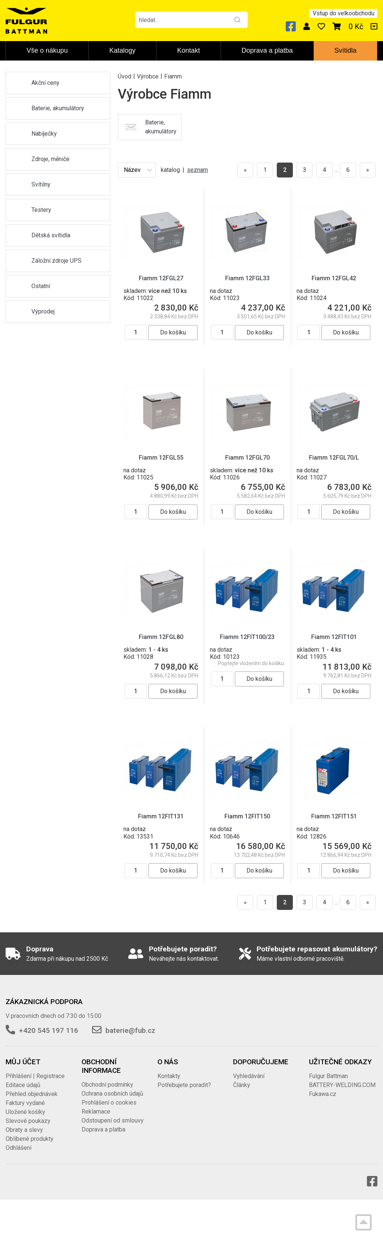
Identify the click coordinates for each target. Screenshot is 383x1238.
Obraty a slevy (24, 1129)
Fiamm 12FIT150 (247, 816)
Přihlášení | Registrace (35, 1076)
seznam (197, 169)
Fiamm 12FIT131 (161, 816)
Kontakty (168, 1076)
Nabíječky (44, 133)
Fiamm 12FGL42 (334, 278)
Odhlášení (18, 1147)
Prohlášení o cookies (109, 1102)
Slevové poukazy (28, 1120)
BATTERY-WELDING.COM (342, 1085)
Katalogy (122, 50)
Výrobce (148, 76)
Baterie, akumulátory (57, 108)
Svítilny (40, 184)
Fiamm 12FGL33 (247, 278)
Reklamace (96, 1111)
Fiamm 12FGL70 (247, 457)
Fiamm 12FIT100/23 (247, 636)
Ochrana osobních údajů (112, 1093)
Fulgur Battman (328, 1076)
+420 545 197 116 (48, 1030)
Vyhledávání (248, 1076)
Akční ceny (45, 82)
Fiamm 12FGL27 (161, 278)
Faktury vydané (25, 1102)
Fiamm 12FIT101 (334, 636)
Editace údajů (23, 1085)
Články (241, 1085)
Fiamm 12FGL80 (161, 636)
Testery (41, 209)
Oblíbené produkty (29, 1138)
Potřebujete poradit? (184, 1085)
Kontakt (188, 50)
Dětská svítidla (50, 235)
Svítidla (345, 50)
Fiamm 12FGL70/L (334, 457)
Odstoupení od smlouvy (113, 1120)
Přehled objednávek (32, 1093)
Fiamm (173, 76)
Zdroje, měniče (50, 159)
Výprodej (43, 311)
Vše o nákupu (47, 50)
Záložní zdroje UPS (56, 260)
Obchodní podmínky (107, 1084)
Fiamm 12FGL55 (161, 457)
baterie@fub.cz (130, 1030)
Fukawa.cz (322, 1093)
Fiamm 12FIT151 (334, 816)
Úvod (124, 76)
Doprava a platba (267, 50)
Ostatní (40, 286)
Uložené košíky (25, 1111)
